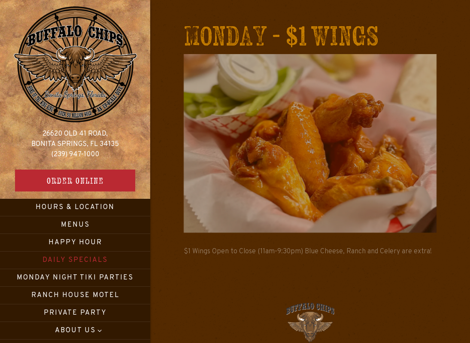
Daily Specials (75, 260)
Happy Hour (75, 242)
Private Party (75, 313)
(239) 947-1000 (75, 154)
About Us (75, 330)
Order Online (75, 180)
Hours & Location (75, 207)
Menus (75, 225)
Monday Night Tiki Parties (75, 277)
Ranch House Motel (75, 295)
